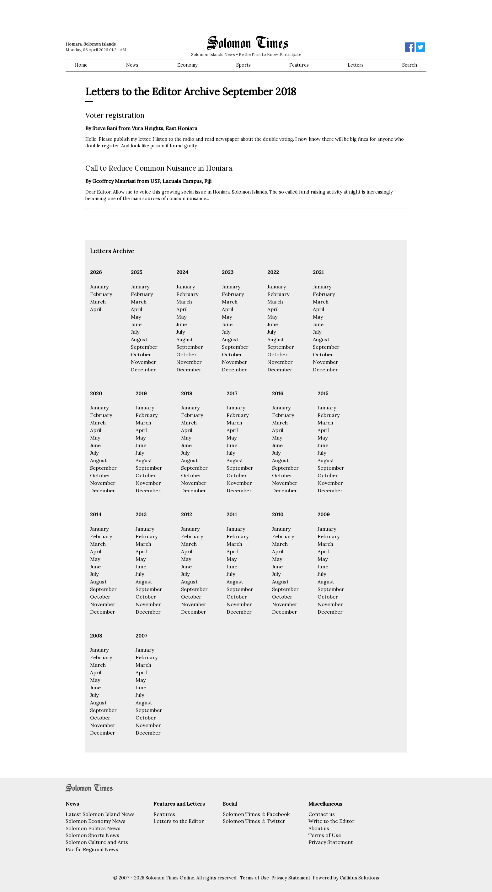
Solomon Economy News (96, 821)
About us (318, 828)
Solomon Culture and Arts (97, 842)
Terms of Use (324, 835)
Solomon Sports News (92, 835)
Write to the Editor (331, 821)
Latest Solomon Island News (100, 814)
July (135, 332)
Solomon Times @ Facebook (256, 814)
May (136, 317)
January (99, 286)
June (136, 324)
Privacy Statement (330, 842)
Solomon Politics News (93, 828)
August (139, 339)
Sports (243, 65)
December (143, 369)
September (144, 347)
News (132, 65)
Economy (187, 65)
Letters (356, 65)
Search (409, 65)
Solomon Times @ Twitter (254, 821)
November (143, 362)
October (141, 354)
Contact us (321, 814)
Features (299, 65)
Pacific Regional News (92, 849)
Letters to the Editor (178, 821)
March (98, 301)
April (95, 309)
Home (81, 65)
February (101, 294)
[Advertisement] (155, 17)
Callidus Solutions (359, 878)
